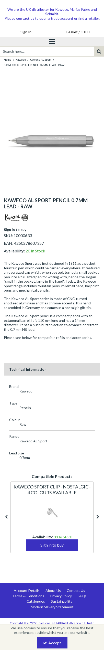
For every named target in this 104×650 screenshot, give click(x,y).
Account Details (27, 590)
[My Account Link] (26, 32)
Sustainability (61, 601)
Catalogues (36, 601)
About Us (53, 590)
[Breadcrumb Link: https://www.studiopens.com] (7, 59)
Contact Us (76, 590)
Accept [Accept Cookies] (52, 642)
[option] (52, 141)
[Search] (47, 51)
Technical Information (28, 369)
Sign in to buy (15, 229)
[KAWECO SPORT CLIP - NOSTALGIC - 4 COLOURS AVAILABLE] (52, 493)
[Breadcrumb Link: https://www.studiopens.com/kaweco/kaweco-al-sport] (40, 59)
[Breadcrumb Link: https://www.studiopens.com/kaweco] (21, 59)
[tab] (52, 369)
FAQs (82, 596)
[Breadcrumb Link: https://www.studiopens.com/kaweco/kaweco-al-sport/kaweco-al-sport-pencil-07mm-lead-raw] (34, 64)
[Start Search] (99, 51)
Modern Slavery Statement (52, 607)
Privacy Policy (61, 596)
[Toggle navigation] (52, 42)
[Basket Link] (78, 32)
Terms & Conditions (28, 596)
